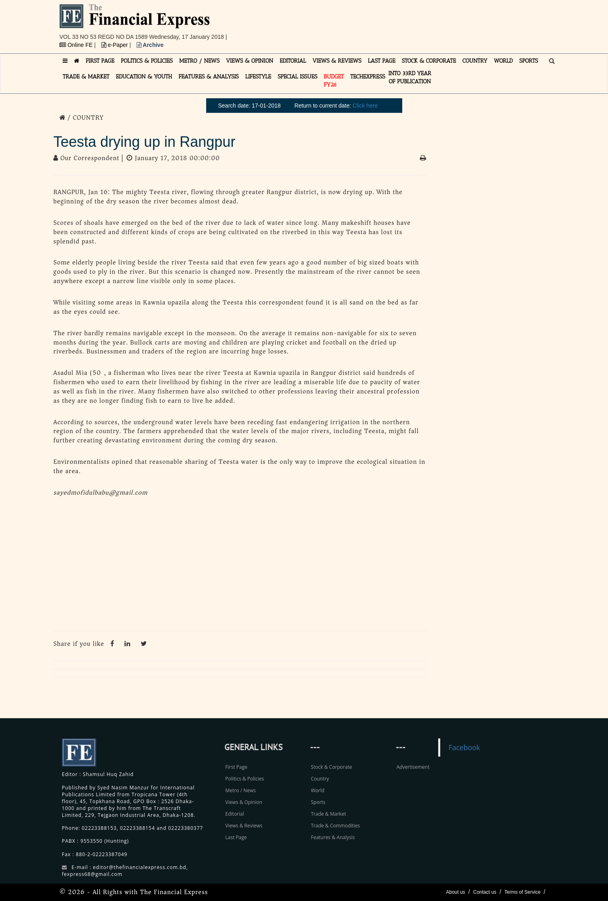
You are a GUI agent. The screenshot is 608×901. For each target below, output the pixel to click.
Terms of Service (522, 892)
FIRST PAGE (100, 60)
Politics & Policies (244, 778)
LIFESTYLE (258, 76)
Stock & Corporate (331, 767)
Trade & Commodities (335, 825)
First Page (236, 767)
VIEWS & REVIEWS (336, 60)
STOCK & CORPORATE (429, 60)
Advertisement (413, 767)
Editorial (234, 813)
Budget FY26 (334, 80)
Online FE (76, 45)
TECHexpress (367, 76)
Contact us (484, 892)
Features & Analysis (333, 837)
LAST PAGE (381, 60)
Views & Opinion (243, 802)
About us (455, 892)
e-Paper (115, 45)
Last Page (236, 837)
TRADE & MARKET (86, 76)
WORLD (503, 60)
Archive (150, 45)
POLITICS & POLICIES (147, 60)
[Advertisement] (415, 22)
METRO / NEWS (199, 60)
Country (320, 778)
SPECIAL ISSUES (297, 76)
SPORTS (528, 60)
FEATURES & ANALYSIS (209, 76)
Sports (318, 802)
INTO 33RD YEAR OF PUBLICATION (409, 77)
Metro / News (240, 790)
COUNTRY (475, 60)
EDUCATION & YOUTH (144, 76)
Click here (365, 105)
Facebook (464, 747)
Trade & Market (328, 813)
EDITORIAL (293, 60)
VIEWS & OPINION (249, 60)
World (318, 790)
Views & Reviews (243, 825)
